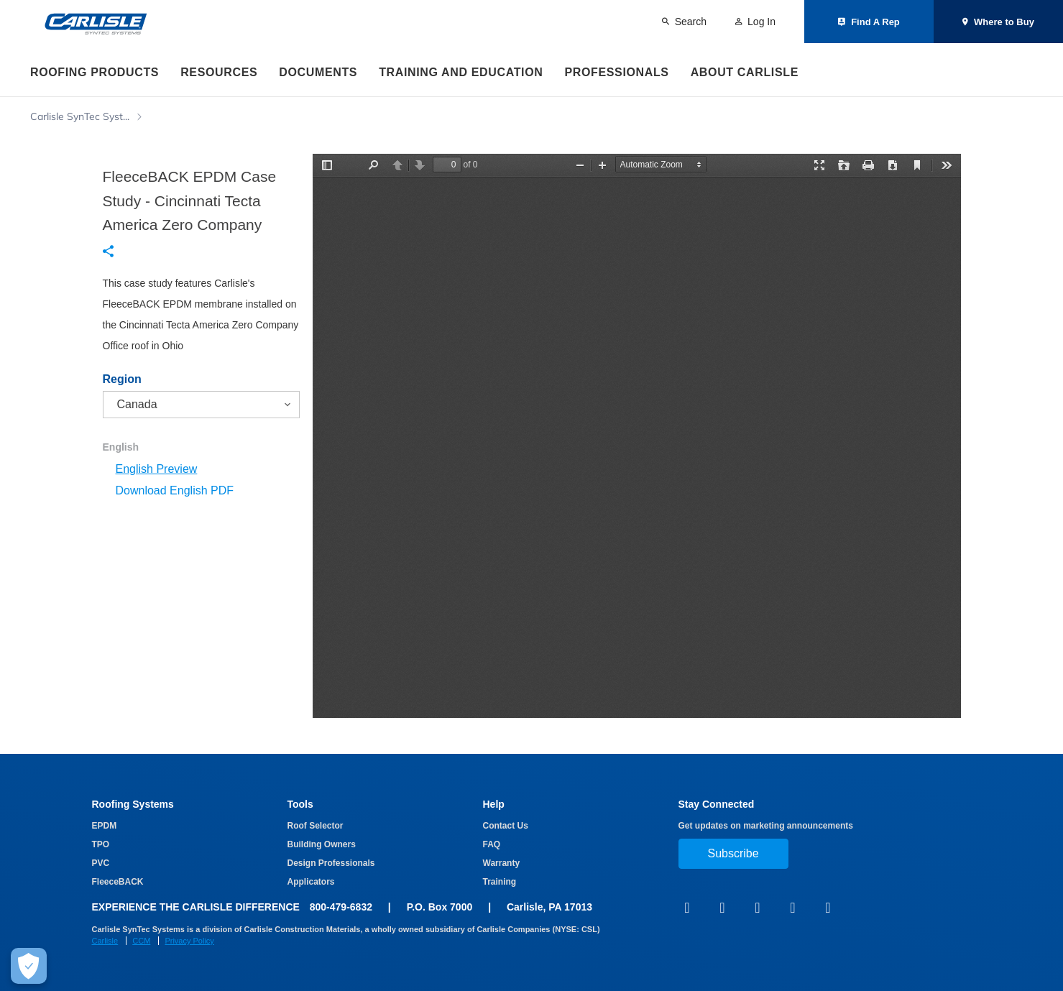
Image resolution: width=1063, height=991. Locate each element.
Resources (218, 72)
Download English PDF (175, 490)
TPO (101, 844)
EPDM (104, 826)
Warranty (501, 863)
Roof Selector (315, 826)
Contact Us (505, 826)
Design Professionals (331, 863)
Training (500, 882)
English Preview (157, 469)
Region (122, 379)
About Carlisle (745, 72)
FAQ (492, 844)
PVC (101, 863)
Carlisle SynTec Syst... (79, 116)
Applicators (311, 882)
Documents (318, 72)
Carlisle (105, 940)
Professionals (616, 72)
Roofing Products (94, 72)
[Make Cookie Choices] (29, 966)
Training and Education (461, 72)
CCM (141, 940)
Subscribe (733, 853)
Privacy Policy (189, 940)
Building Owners (321, 844)
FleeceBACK (118, 882)
